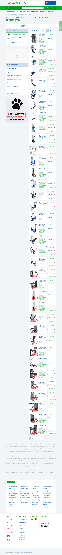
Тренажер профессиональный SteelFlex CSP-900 (43, 337)
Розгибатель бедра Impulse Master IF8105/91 (42, 393)
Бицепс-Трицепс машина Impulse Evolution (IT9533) (43, 281)
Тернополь (26, 472)
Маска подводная (23, 495)
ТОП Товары (28, 482)
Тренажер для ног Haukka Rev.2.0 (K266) (43, 315)
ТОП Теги (22, 482)
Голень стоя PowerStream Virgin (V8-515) (42, 404)
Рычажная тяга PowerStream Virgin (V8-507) (42, 382)
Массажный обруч (35, 499)
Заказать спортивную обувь (13, 93)
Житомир (21, 470)
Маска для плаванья (24, 488)
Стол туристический (36, 497)
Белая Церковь (31, 472)
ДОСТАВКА (10, 519)
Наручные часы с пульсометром (13, 72)
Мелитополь (41, 472)
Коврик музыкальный (24, 493)
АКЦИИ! (30, 2)
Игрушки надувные (13, 493)
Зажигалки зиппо (46, 499)
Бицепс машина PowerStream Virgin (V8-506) (42, 326)
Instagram (10, 540)
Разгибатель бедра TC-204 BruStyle (42, 214)
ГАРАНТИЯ (9, 525)
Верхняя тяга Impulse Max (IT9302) (42, 270)
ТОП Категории (11, 482)
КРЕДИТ (9, 528)
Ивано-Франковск (19, 472)
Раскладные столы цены (12, 82)
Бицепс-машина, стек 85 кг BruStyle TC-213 (43, 58)
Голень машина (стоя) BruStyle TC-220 (42, 181)
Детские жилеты (23, 500)
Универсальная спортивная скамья (14, 79)
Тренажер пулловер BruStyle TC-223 (43, 147)
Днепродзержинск (48, 470)
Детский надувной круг (13, 495)
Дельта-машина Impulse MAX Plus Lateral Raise (43, 427)
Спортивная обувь (11, 89)
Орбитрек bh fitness (47, 500)
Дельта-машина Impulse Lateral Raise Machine (42, 348)
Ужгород (7, 473)
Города (17, 482)
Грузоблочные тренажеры (16, 34)
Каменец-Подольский (14, 473)
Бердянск (51, 472)
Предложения (39, 482)
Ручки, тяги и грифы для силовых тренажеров (15, 43)
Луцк (36, 472)
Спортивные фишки (24, 486)
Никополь (46, 472)
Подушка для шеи (35, 486)
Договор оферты (28, 552)
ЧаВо (34, 482)
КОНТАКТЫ (21, 528)
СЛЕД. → (40, 438)
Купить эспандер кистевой (12, 86)
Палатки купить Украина (12, 68)
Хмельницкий (30, 470)
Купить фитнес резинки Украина (14, 75)
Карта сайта (22, 552)
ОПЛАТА (9, 522)
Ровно (35, 470)
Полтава (7, 470)
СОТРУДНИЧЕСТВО (23, 519)
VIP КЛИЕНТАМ (22, 522)
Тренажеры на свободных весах (16, 38)
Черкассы (16, 470)
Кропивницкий (40, 470)
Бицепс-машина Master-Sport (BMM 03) (42, 371)
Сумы (26, 470)
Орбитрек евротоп (24, 502)
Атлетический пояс (36, 495)
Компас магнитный (13, 497)
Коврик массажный (36, 500)
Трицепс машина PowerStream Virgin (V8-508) (42, 416)
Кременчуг (13, 472)
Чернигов (12, 470)
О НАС (20, 525)
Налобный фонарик (47, 493)
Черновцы (8, 472)
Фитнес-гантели (46, 506)
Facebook (10, 536)
